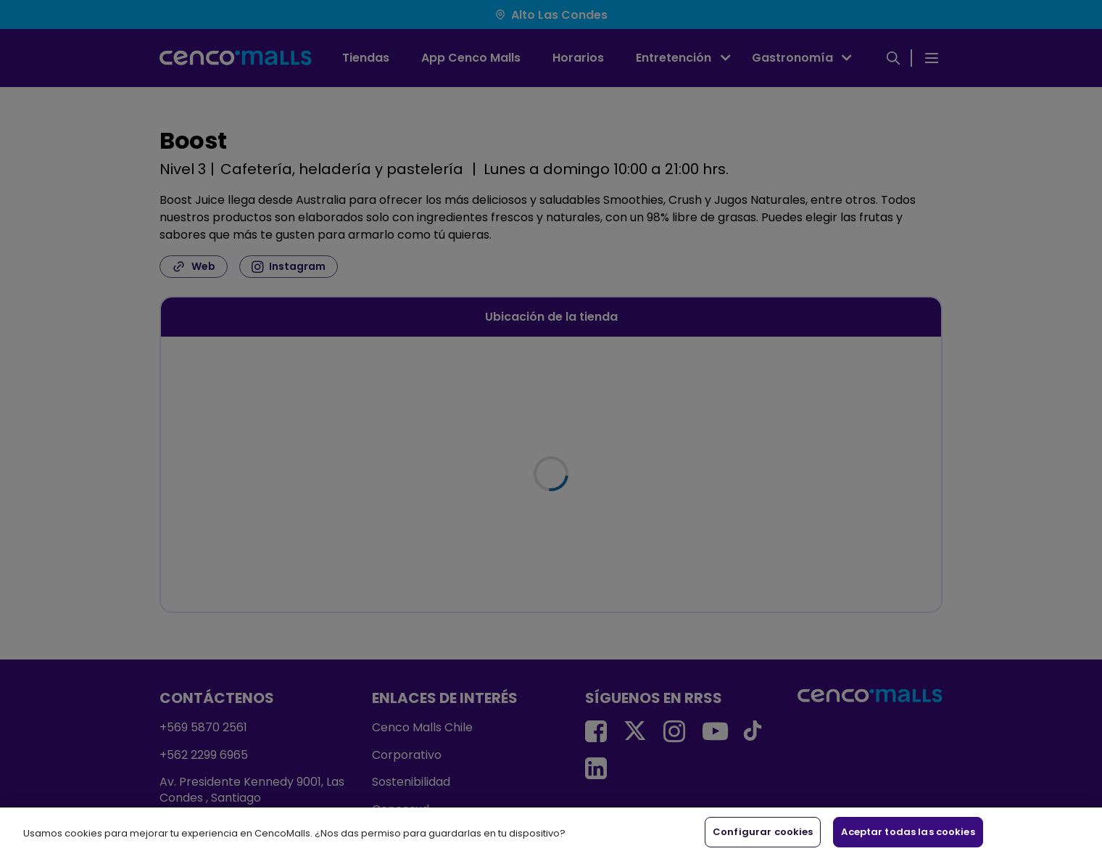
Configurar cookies (763, 832)
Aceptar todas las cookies (907, 832)
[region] (551, 833)
